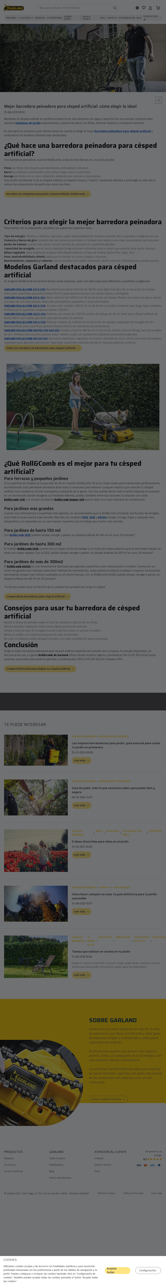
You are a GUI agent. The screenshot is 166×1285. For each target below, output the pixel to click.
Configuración (149, 1270)
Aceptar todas (122, 1270)
